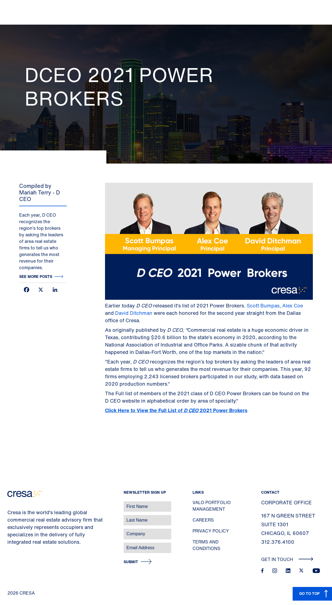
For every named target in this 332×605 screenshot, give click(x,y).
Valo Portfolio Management (212, 505)
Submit (131, 562)
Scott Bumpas (263, 305)
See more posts (35, 276)
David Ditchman (133, 312)
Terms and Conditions (206, 545)
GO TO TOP (309, 593)
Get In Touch (287, 559)
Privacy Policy (211, 531)
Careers (203, 520)
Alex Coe (292, 305)
